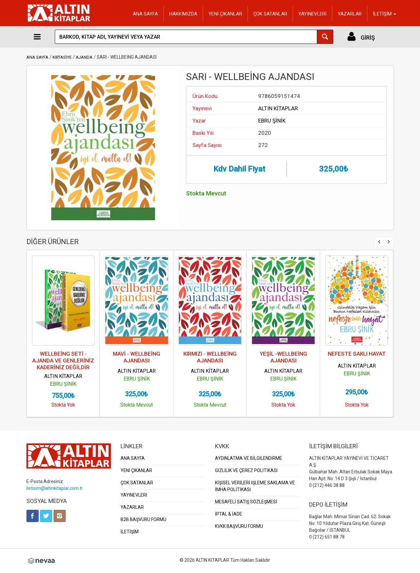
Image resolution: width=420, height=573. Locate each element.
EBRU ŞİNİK (272, 120)
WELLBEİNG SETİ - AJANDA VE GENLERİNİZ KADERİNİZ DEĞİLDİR (63, 360)
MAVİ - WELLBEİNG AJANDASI (136, 357)
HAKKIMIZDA (183, 14)
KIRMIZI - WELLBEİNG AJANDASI (210, 357)
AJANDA (84, 57)
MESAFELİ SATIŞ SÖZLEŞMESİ (246, 501)
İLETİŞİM (130, 531)
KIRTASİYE (62, 57)
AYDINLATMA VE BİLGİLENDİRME (248, 458)
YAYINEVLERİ (312, 14)
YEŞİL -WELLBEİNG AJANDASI (283, 357)
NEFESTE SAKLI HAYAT (357, 354)
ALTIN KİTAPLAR (278, 108)
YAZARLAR (350, 14)
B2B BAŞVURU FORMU (143, 519)
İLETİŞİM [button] (384, 14)
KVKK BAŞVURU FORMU (239, 526)
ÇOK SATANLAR (270, 14)
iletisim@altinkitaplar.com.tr (54, 488)
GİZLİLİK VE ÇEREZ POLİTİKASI (246, 470)
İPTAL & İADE (228, 514)
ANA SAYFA (145, 14)
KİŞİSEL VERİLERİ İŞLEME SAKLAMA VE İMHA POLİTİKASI (255, 486)
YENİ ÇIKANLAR (225, 14)
